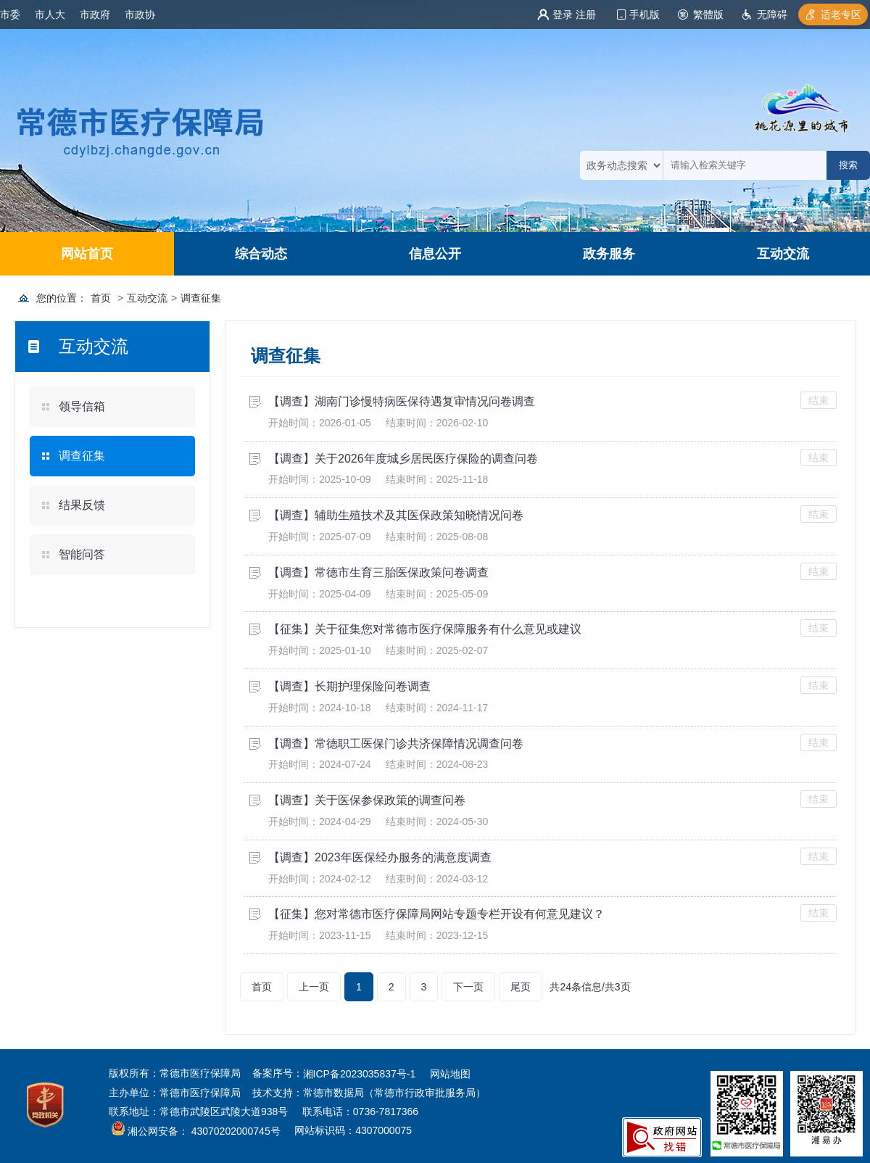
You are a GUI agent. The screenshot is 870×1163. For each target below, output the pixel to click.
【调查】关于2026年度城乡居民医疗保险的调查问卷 (403, 458)
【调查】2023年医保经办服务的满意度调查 (380, 857)
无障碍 (772, 14)
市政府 (95, 14)
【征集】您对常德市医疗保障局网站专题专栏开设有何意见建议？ (436, 914)
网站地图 (450, 1074)
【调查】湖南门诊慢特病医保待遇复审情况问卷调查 (401, 401)
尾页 (520, 987)
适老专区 (841, 14)
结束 (818, 400)
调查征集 (201, 298)
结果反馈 (82, 505)
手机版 (644, 14)
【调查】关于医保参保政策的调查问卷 (366, 800)
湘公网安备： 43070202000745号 (203, 1132)
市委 (10, 14)
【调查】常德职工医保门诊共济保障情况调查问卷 (395, 743)
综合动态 (261, 254)
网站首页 (87, 254)
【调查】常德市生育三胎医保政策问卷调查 (378, 572)
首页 (101, 298)
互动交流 (783, 254)
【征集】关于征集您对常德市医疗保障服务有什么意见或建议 (424, 629)
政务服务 (609, 254)
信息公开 (435, 254)
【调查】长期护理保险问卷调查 (349, 686)
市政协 (140, 14)
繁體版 (708, 14)
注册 (586, 14)
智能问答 (82, 554)
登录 (562, 14)
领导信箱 (82, 406)
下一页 (468, 987)
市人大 (50, 14)
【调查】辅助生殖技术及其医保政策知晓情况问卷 (395, 515)
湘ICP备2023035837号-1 (359, 1074)
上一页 (314, 987)
